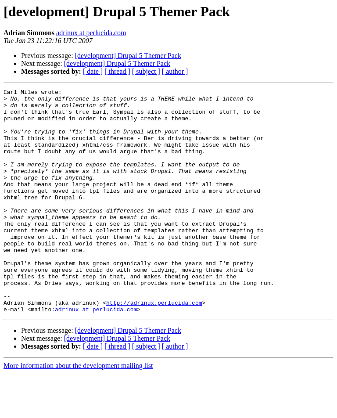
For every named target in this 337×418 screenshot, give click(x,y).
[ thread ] (117, 71)
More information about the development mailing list (78, 410)
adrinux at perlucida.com (91, 32)
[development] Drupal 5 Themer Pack (128, 55)
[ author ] (175, 71)
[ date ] (93, 71)
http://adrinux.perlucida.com (154, 346)
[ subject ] (146, 71)
